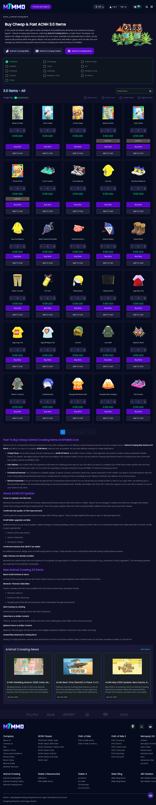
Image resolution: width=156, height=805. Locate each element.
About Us (7, 740)
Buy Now (17, 146)
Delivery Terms (9, 750)
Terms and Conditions (12, 753)
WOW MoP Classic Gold (48, 740)
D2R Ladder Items (45, 781)
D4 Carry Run (83, 788)
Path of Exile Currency (87, 743)
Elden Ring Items (118, 778)
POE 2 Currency (118, 740)
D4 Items (82, 778)
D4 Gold (81, 781)
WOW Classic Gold (46, 750)
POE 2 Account (118, 757)
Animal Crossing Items (12, 784)
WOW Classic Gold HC (47, 753)
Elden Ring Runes (119, 781)
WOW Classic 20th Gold (48, 743)
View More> (145, 649)
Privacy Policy (9, 757)
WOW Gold (42, 760)
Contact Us (8, 743)
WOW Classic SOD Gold (48, 757)
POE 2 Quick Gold (119, 747)
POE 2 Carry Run (118, 750)
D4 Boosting (83, 784)
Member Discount (10, 766)
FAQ (5, 747)
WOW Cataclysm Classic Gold (51, 747)
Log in (114, 6)
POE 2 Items (117, 743)
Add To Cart (17, 153)
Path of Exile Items (86, 740)
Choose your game (41, 6)
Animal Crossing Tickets (13, 781)
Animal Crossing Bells (12, 778)
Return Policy (8, 760)
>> (93, 432)
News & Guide (9, 763)
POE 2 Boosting (118, 753)
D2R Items (42, 778)
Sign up (123, 6)
